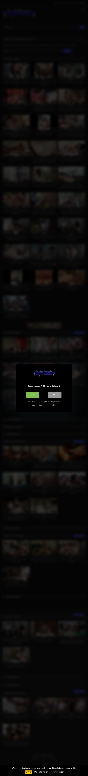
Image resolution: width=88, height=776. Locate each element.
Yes (32, 395)
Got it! (28, 772)
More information (41, 772)
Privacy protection (57, 772)
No (54, 395)
